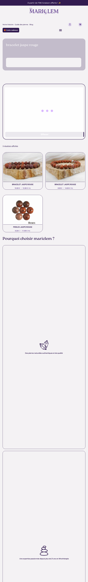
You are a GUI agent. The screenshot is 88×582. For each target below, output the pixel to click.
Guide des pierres (21, 24)
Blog (31, 24)
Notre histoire (8, 24)
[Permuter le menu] (60, 30)
